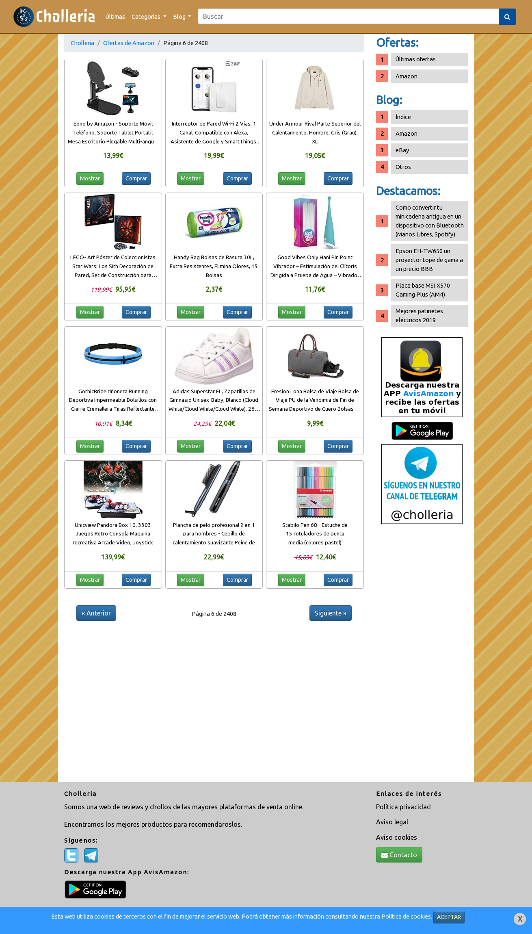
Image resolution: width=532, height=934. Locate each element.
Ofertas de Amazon (128, 42)
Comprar (136, 178)
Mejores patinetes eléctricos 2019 (419, 315)
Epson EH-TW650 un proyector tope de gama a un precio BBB (429, 259)
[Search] (348, 16)
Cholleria (82, 42)
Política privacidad (403, 806)
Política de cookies (406, 916)
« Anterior (96, 613)
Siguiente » (330, 613)
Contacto (399, 854)
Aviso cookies (396, 837)
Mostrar (90, 178)
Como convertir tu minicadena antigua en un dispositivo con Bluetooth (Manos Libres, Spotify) (430, 221)
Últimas (115, 16)
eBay (402, 150)
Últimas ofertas (416, 59)
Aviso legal (392, 822)
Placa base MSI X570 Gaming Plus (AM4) (423, 290)
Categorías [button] (147, 16)
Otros (403, 166)
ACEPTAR (449, 917)
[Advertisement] (422, 656)
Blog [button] (180, 16)
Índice (403, 116)
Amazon (406, 76)
